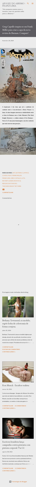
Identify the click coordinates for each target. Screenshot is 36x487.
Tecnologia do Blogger (18, 482)
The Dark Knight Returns (11, 186)
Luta (23, 178)
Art (14, 173)
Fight (10, 175)
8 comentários (20, 406)
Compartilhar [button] (7, 192)
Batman (19, 173)
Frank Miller (17, 175)
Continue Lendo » (9, 352)
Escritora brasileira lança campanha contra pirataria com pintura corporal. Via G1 (16, 444)
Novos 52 (17, 181)
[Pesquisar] (28, 3)
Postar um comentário (11, 349)
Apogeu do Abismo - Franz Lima (14, 4)
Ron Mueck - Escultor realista (15, 385)
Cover (4, 175)
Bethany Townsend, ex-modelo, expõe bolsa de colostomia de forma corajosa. (16, 323)
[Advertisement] (18, 267)
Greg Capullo (16, 178)
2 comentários (20, 468)
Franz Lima (6, 178)
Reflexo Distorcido (9, 183)
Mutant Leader (7, 181)
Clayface (25, 173)
